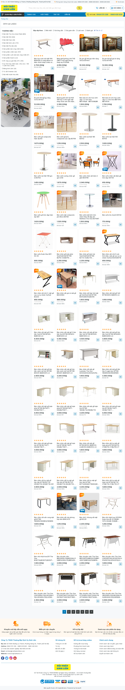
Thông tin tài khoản (80, 648)
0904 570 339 (83, 2)
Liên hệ (102, 8)
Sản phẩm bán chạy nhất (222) (13, 49)
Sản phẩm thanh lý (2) (10, 58)
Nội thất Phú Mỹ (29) (9, 46)
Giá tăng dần (58, 30)
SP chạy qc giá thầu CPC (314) (12, 61)
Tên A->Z (98, 30)
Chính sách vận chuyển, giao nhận (110, 643)
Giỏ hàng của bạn (79, 651)
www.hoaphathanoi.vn (14, 653)
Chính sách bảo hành (106, 646)
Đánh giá (89, 30)
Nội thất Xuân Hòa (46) (10, 74)
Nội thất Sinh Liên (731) (10, 43)
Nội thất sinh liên (25, 648)
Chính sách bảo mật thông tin (109, 651)
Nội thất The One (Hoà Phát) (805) (14, 34)
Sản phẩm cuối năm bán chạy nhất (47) (15, 55)
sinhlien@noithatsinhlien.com (15, 651)
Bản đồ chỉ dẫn (60, 648)
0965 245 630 (105, 2)
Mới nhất (48, 30)
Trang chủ (31, 14)
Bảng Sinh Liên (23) (9, 68)
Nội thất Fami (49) (8, 40)
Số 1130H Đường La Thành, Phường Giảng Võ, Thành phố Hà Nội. (28, 643)
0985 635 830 (94, 2)
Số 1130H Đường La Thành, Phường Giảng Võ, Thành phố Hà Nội (29, 2)
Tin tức (56, 14)
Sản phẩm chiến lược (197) (11, 52)
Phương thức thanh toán (82, 646)
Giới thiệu (44, 14)
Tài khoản (120, 2)
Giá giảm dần (69, 30)
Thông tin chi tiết (61, 643)
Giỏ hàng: (117, 8)
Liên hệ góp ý (59, 651)
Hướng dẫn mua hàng (81, 643)
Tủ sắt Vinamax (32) (9, 71)
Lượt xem (80, 30)
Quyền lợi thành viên (106, 653)
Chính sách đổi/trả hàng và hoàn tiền (111, 648)
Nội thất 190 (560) (8, 37)
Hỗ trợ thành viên (79, 653)
